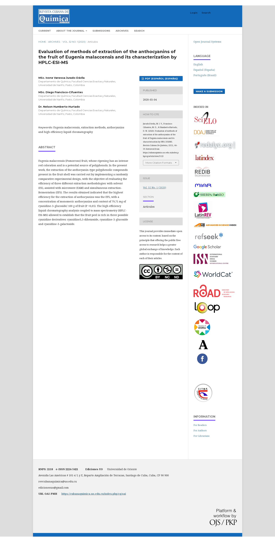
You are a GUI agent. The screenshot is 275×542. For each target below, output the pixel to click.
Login (193, 12)
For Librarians (201, 435)
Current (44, 30)
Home (42, 41)
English (198, 64)
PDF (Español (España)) (161, 78)
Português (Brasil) (204, 75)
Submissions (101, 30)
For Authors (200, 430)
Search (139, 30)
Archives (122, 30)
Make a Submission (209, 91)
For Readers (200, 425)
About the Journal (70, 30)
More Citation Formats (159, 162)
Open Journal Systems (207, 41)
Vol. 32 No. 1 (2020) (74, 41)
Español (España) (204, 69)
